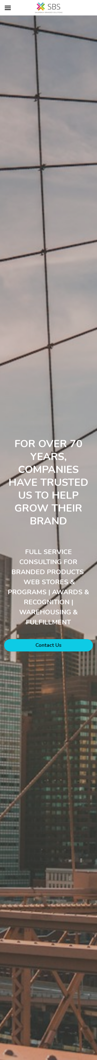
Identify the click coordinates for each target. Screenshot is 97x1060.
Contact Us (48, 645)
